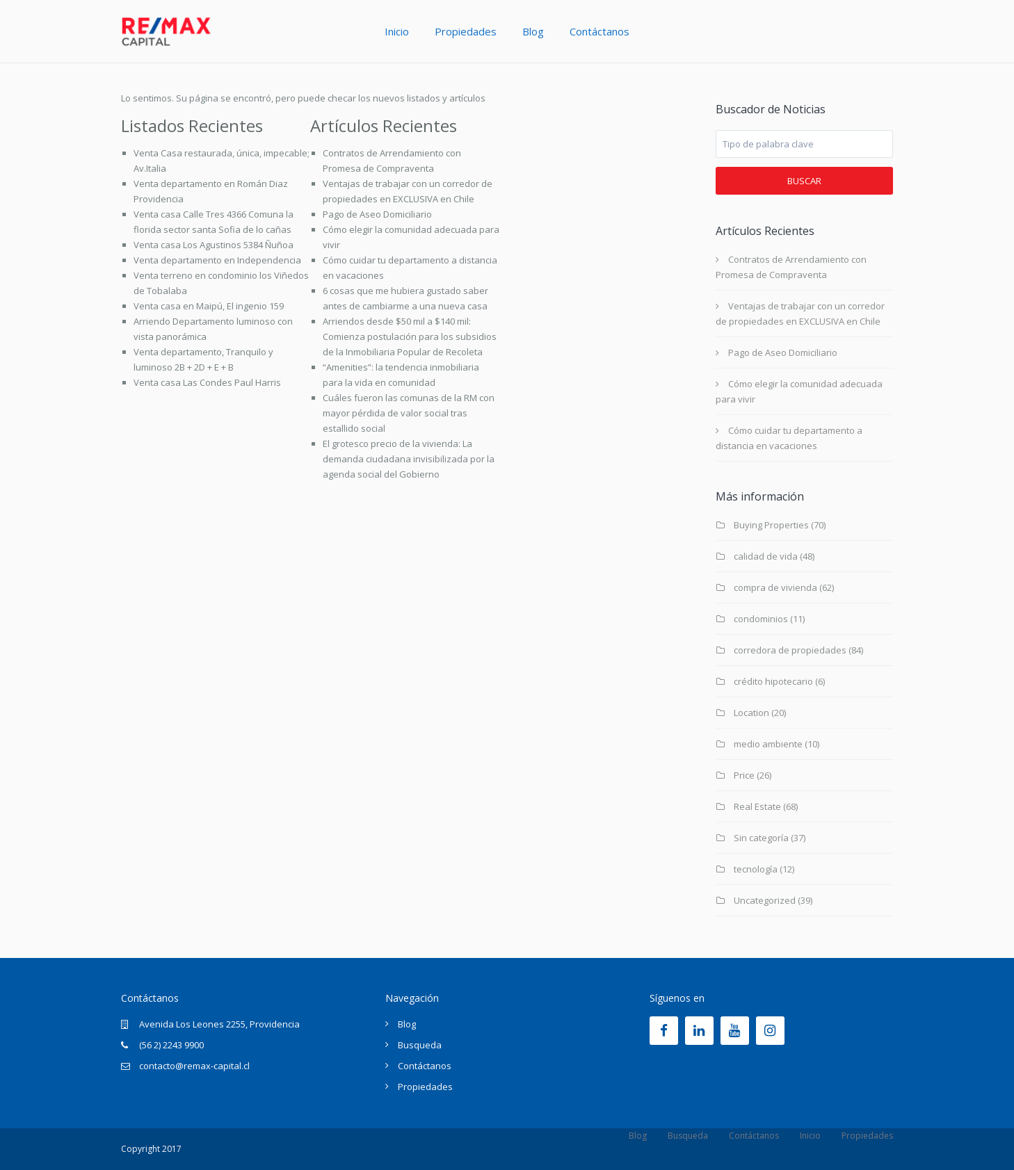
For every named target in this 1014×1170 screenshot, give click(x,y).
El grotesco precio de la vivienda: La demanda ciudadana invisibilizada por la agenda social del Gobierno (408, 458)
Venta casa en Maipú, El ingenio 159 (209, 306)
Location (751, 712)
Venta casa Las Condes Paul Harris (207, 382)
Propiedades (466, 31)
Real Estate (757, 806)
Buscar (804, 180)
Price (744, 775)
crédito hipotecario (773, 681)
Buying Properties (771, 525)
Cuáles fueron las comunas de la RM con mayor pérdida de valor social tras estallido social (408, 412)
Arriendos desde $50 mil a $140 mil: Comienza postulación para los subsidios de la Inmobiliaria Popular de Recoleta (410, 336)
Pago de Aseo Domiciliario (377, 214)
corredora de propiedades (790, 650)
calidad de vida (766, 556)
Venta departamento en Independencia (217, 260)
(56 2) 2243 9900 (171, 1045)
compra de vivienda (775, 587)
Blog (533, 31)
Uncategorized (765, 900)
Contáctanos (599, 31)
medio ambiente (768, 744)
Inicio (397, 31)
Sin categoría (761, 837)
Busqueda (420, 1045)
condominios (761, 618)
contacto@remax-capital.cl (194, 1065)
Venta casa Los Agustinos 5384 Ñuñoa (213, 244)
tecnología (756, 869)
